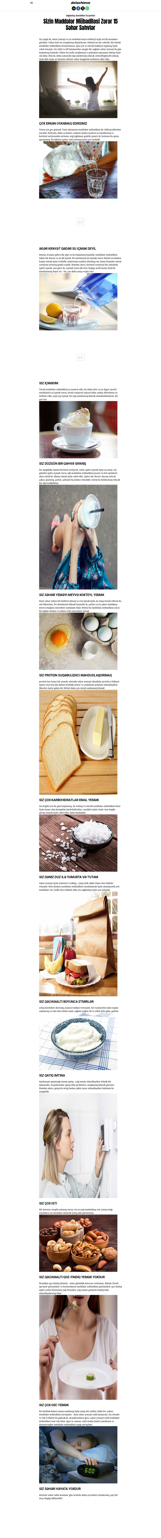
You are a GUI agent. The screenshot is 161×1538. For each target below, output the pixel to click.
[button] (31, 3)
